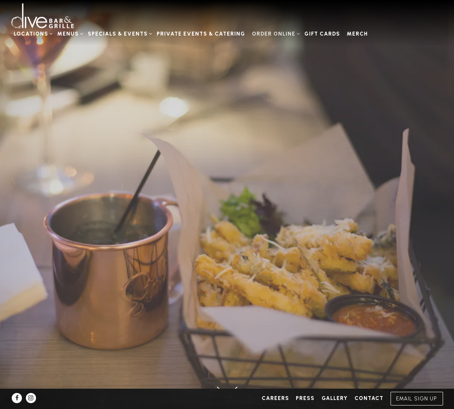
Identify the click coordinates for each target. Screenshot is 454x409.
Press (305, 398)
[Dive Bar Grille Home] (53, 16)
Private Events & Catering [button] (201, 33)
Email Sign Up (416, 398)
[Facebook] (17, 398)
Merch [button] (357, 33)
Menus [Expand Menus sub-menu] (69, 33)
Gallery (335, 398)
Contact (369, 398)
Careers (275, 398)
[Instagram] (31, 398)
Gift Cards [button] (322, 33)
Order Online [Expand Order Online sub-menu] (274, 33)
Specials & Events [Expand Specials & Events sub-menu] (118, 33)
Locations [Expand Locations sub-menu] (32, 33)
